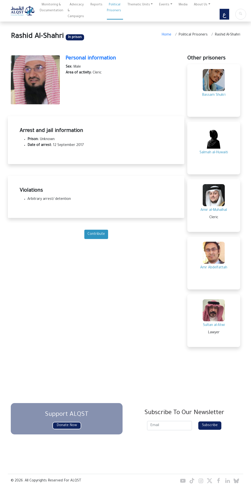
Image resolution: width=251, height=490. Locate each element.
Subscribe (210, 426)
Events (164, 5)
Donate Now (67, 426)
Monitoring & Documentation (51, 7)
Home (166, 35)
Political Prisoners (114, 7)
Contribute (96, 234)
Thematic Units (138, 5)
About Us (200, 5)
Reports (96, 5)
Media (183, 5)
